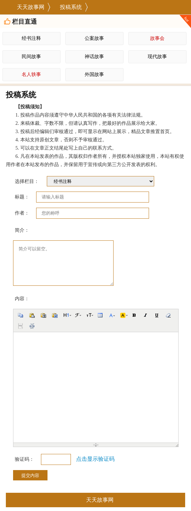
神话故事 (94, 56)
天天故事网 (30, 7)
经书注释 (31, 38)
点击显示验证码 (95, 459)
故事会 (157, 38)
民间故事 (31, 56)
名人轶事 (31, 74)
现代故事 (157, 56)
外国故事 (94, 74)
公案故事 (94, 38)
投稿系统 (71, 7)
